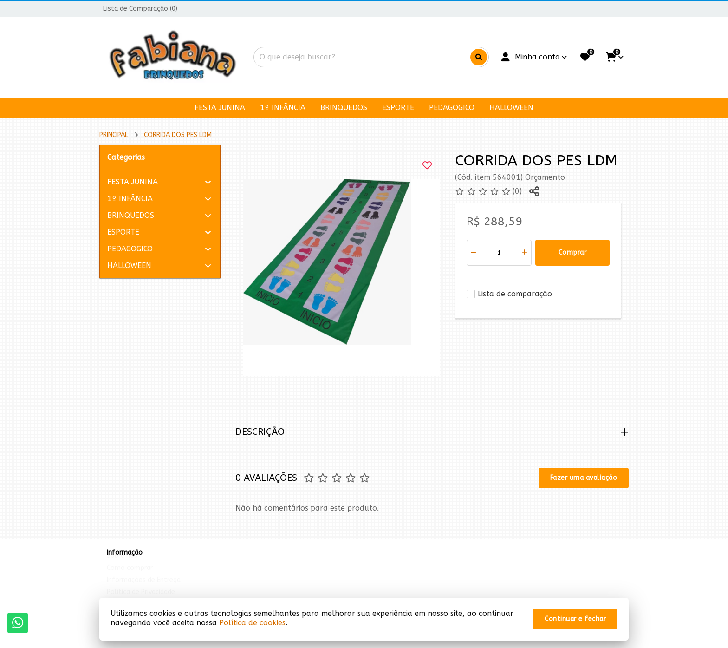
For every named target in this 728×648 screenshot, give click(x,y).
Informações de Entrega (144, 589)
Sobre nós (122, 565)
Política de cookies (252, 622)
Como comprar (130, 577)
